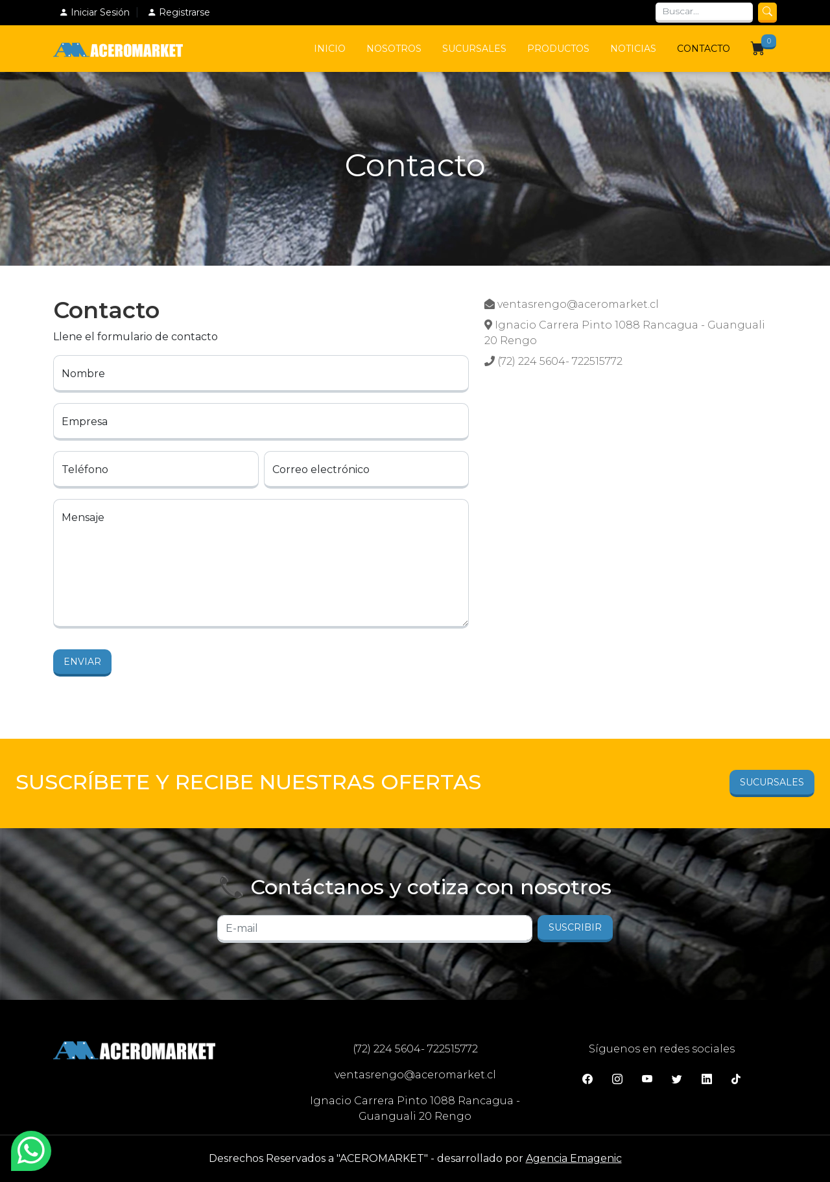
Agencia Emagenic (574, 1158)
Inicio (330, 48)
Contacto (703, 48)
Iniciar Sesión (94, 12)
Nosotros (393, 48)
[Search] (704, 13)
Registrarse (178, 12)
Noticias (633, 48)
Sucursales (474, 48)
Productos (558, 48)
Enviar (82, 661)
